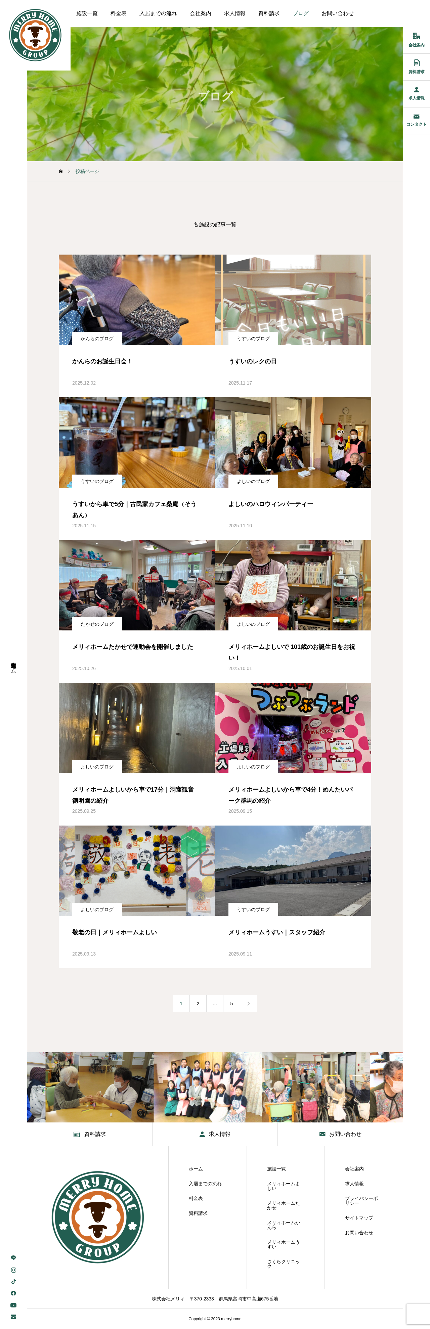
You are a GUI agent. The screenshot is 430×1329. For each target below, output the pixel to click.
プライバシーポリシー (361, 1200)
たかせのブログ (97, 624)
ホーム (196, 1168)
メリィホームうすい (283, 1244)
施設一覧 (87, 13)
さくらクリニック (283, 1264)
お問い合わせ (337, 13)
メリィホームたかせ (283, 1205)
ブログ (301, 13)
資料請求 (269, 13)
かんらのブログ (97, 338)
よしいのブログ (253, 481)
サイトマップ (359, 1217)
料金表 (119, 13)
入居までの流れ (158, 13)
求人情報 (235, 13)
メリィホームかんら (283, 1225)
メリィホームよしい (283, 1186)
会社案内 (200, 13)
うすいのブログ (253, 338)
